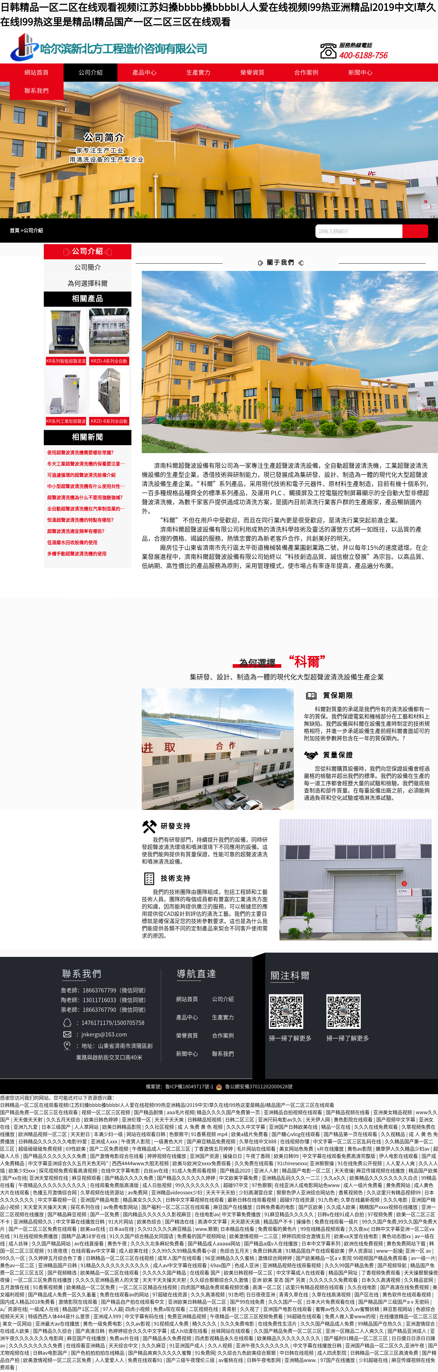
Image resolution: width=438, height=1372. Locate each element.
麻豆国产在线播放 (233, 1208)
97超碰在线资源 (170, 1295)
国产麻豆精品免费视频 (212, 1142)
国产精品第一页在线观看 (351, 1135)
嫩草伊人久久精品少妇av (403, 1149)
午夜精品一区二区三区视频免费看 (247, 1317)
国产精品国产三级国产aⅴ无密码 (394, 1302)
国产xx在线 (14, 1178)
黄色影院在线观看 (354, 1120)
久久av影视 (138, 1324)
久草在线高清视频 (332, 1295)
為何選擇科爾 (88, 283)
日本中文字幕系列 (321, 1244)
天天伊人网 (318, 1120)
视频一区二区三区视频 (106, 1113)
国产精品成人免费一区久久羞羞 (62, 1295)
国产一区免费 (105, 1215)
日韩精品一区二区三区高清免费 (384, 1353)
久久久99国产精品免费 (350, 1266)
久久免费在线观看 (255, 1164)
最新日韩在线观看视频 (252, 1200)
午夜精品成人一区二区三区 (162, 1149)
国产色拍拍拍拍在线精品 (98, 1353)
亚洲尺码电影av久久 (280, 1120)
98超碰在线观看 (304, 1317)
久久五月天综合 (64, 1120)
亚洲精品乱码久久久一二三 (291, 1178)
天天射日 (81, 1135)
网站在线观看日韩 (147, 1135)
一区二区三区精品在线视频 (148, 1288)
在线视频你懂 (295, 1142)
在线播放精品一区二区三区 (408, 1317)
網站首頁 (36, 73)
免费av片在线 (124, 1339)
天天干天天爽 (170, 1120)
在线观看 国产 (205, 1273)
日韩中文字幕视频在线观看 (195, 1200)
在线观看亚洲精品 (86, 1346)
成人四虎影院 (332, 1353)
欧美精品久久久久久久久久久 (289, 1339)
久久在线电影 (362, 1288)
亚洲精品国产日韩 (58, 1266)
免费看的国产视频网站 (202, 1237)
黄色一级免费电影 (103, 1324)
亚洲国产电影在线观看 (288, 1310)
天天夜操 (344, 1171)
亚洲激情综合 (421, 1324)
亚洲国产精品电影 (100, 1200)
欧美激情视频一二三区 (254, 1237)
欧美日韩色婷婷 (101, 1120)
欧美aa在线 (93, 1229)
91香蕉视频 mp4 (210, 1135)
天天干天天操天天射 (164, 1280)
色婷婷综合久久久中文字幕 (138, 1331)
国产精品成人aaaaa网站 (215, 1244)
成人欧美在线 (134, 1251)
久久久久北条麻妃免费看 (157, 1244)
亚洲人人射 (267, 1171)
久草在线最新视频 (361, 1200)
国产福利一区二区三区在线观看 (176, 1208)
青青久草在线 (294, 1295)
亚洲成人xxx (105, 1142)
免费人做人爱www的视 (351, 1317)
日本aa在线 (122, 1229)
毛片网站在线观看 (257, 1149)
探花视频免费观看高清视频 (69, 1171)
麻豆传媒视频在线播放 (381, 1171)
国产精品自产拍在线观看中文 (133, 1302)
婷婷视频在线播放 (167, 1157)
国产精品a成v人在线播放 (271, 1244)
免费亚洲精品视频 (187, 1317)
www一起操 (389, 1251)
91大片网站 (121, 1222)
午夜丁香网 (258, 1157)
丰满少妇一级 (109, 1135)
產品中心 (140, 73)
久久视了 (250, 1310)
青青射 (230, 1310)
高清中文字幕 (213, 1222)
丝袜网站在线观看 (231, 1331)
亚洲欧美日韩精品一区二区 (198, 1302)
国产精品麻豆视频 (67, 1215)
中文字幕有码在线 (145, 1317)
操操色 (304, 1222)
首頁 (14, 230)
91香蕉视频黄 (48, 1288)
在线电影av (207, 1215)
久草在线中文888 (258, 1142)
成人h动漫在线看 (189, 1331)
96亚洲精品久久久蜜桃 (230, 1259)
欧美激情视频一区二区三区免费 (57, 1361)
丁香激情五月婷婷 (214, 1149)
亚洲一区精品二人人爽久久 (355, 1331)
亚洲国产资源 (205, 1157)
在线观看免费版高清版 (115, 1186)
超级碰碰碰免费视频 (40, 1149)
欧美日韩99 (287, 1157)
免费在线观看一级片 (337, 1222)
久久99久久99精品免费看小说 (184, 1251)
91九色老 (328, 1200)
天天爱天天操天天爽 (45, 1208)
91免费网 (205, 1353)
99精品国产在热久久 (380, 1324)
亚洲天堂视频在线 (49, 1178)
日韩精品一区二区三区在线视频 (120, 1259)
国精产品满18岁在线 (84, 1237)
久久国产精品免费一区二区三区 (288, 1331)
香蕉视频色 (351, 1193)
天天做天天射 (28, 1120)
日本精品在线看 (237, 1229)
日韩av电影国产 (50, 1353)
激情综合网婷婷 (275, 1259)
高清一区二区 (267, 1288)
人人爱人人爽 (401, 1164)
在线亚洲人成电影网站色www (307, 1186)
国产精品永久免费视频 (168, 1339)
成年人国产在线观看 (180, 1259)
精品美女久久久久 (143, 1200)
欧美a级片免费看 (250, 1135)
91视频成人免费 (172, 1324)
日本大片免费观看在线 (331, 1302)
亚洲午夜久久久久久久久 (263, 1346)
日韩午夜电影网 (264, 1361)
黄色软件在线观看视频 (407, 1295)
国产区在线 (367, 1295)
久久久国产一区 (286, 1302)
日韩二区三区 (240, 1120)
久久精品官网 (419, 1280)
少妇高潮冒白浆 (256, 1193)
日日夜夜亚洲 (261, 1295)
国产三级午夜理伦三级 (191, 1361)
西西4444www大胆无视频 (141, 1164)
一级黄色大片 (169, 1142)
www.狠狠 (206, 1229)
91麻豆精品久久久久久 (289, 1215)
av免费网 (138, 1193)
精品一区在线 (336, 1127)
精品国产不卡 (278, 1222)
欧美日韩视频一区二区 (249, 1273)
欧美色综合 (149, 1222)
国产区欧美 (311, 1208)
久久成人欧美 (341, 1208)
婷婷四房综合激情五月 (307, 1237)
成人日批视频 (157, 1186)
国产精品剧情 (149, 1113)
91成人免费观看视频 (194, 1171)
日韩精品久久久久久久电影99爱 (53, 1142)
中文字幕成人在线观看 (301, 1273)
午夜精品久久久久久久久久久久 (53, 1186)
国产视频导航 (392, 1266)
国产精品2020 (236, 1171)
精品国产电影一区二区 (307, 1171)
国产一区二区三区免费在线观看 (43, 1229)
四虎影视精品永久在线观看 (225, 1339)
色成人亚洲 (247, 1266)
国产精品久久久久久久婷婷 (187, 1178)
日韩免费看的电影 (276, 1208)
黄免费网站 (399, 1186)
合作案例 (297, 73)
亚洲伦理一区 (137, 1120)
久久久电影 (396, 1200)
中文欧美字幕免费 (239, 1178)
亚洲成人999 (107, 1317)
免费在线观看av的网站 (125, 1295)
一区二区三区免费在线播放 (43, 1280)
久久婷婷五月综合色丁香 (56, 1259)
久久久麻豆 (154, 1346)
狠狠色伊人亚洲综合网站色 (306, 1193)
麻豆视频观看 (87, 1178)
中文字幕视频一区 (58, 1200)
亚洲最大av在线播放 (58, 1324)
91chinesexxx (292, 1164)
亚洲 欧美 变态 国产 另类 (279, 1280)
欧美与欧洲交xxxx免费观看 (202, 1164)
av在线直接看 (89, 1244)
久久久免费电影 (237, 1324)
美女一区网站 (17, 1324)
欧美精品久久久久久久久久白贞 (384, 1178)
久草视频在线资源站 (102, 1193)
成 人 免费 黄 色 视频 (201, 1127)
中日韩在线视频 (297, 1353)
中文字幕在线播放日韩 (81, 1222)
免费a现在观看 (169, 1310)
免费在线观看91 (146, 1361)
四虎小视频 (138, 1310)
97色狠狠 (262, 1186)
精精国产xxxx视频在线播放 (389, 1208)
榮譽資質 (245, 73)
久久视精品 (393, 1135)
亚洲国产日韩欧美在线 (294, 1127)
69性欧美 (76, 1149)
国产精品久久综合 (53, 1331)
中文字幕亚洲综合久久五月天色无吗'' (68, 1164)
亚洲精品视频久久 (33, 1222)
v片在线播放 (331, 1149)
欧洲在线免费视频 (364, 1244)
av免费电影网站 (121, 1208)
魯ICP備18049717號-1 (189, 1087)
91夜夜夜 (58, 1251)
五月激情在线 (15, 1288)
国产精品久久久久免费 (130, 1178)
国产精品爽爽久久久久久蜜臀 (160, 1353)
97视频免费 (381, 1215)
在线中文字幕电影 (121, 1171)
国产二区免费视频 (109, 1149)
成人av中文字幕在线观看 (180, 1266)
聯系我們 (402, 73)
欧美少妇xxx (22, 1171)
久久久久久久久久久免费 (36, 1346)
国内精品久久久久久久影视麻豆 (157, 1215)
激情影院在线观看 (78, 1302)
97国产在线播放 (338, 1361)
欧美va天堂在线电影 (356, 1237)
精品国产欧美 (423, 1171)
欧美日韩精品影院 (122, 1127)
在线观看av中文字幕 (93, 1251)
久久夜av (358, 1229)
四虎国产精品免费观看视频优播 (215, 1288)
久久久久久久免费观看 (334, 1280)
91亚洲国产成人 (187, 1346)
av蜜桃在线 (231, 1361)
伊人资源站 (361, 1251)
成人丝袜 (19, 1244)
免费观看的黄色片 (278, 1229)
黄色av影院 (360, 1149)
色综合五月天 (235, 1251)
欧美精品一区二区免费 (91, 1288)
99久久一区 (13, 1259)
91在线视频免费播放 (36, 1237)
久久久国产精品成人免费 (328, 1324)
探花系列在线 (86, 1208)
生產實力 (193, 73)
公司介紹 (88, 73)
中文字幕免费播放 (242, 1215)
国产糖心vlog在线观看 (296, 1135)
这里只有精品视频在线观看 (315, 1288)
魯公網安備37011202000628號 (254, 1087)
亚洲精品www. (301, 1361)
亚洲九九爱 (26, 1127)
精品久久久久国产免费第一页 (229, 1113)
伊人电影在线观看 (399, 1157)
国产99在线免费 (248, 1302)
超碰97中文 (236, 1186)
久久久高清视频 (208, 1295)
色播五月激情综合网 (55, 1193)
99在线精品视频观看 (323, 1229)
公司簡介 (87, 267)
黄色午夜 (117, 1244)
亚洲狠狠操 (322, 1164)
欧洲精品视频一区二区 (43, 1135)
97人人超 (113, 1310)
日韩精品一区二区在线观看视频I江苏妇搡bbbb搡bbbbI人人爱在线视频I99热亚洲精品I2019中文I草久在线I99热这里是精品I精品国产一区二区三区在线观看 (167, 1106)
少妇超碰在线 (374, 1361)
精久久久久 (205, 1324)
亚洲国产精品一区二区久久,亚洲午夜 (385, 1346)
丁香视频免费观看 (381, 1273)
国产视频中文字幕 (396, 1120)
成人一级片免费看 (363, 1186)
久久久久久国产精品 (164, 1273)
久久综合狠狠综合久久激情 (219, 1280)
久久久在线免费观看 (376, 1127)
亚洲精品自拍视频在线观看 (293, 1113)
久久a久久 (335, 1178)
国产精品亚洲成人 (408, 1331)
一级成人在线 (45, 1310)
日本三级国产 (56, 1127)
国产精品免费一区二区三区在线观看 (39, 1113)
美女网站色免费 (297, 1149)
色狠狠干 (179, 1135)
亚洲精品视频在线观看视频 (292, 1266)
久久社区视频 (160, 1127)
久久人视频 (220, 1346)
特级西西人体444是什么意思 (59, 1317)
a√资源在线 (13, 1310)
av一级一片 (423, 1259)
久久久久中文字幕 (246, 1127)
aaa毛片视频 (180, 1113)
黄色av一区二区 (18, 1266)
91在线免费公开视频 (360, 1164)
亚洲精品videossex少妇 (177, 1193)
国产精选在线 (180, 1222)
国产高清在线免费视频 (405, 1288)
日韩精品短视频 (205, 1120)
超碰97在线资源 (298, 1200)
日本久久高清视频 (381, 1280)
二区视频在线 (204, 1310)
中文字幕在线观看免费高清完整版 (339, 1157)
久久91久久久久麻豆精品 (165, 1229)
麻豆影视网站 (398, 1310)
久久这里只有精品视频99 (394, 1193)
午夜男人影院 (136, 1142)
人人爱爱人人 (110, 1361)
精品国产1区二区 (81, 1310)
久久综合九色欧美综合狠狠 (247, 1353)
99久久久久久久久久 (198, 1186)
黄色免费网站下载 (407, 1244)
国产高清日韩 (90, 1331)
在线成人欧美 (15, 1331)
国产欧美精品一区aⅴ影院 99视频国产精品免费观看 (352, 1259)
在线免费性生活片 (278, 1324)
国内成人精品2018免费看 (28, 1302)
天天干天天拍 (221, 1193)
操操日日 (233, 1157)
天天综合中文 (124, 1346)
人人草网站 (87, 1127)
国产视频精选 (62, 1273)
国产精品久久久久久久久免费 (55, 1157)
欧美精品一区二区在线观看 (110, 1273)
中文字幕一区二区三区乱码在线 (347, 1142)
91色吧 (236, 1295)
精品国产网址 (343, 1273)
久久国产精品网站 (52, 1244)
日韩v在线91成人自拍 (341, 1215)
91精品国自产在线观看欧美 (316, 1251)
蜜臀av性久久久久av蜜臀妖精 (348, 1310)
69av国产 (221, 1266)
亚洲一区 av (418, 1251)
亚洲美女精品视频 (393, 1113)
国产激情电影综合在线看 (117, 1157)
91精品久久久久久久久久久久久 (116, 1266)
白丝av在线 (156, 1171)
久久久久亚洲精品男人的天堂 (107, 1280)
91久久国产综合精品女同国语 (142, 1237)
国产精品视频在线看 (348, 1113)
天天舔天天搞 (246, 1222)
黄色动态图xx (397, 1237)
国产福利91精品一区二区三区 (356, 1339)
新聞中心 (350, 73)
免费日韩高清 (268, 1251)
